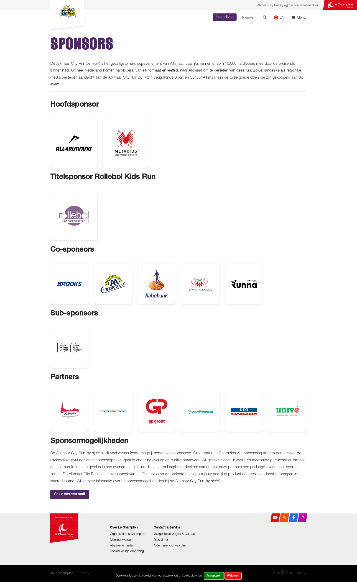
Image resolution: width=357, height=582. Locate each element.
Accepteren (214, 575)
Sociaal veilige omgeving (127, 551)
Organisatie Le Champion (127, 534)
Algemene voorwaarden (170, 545)
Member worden (121, 539)
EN (279, 17)
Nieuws (248, 17)
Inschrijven (225, 17)
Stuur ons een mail (69, 494)
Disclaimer (161, 539)
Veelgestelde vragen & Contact (175, 534)
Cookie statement (192, 575)
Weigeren (233, 575)
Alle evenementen (122, 545)
